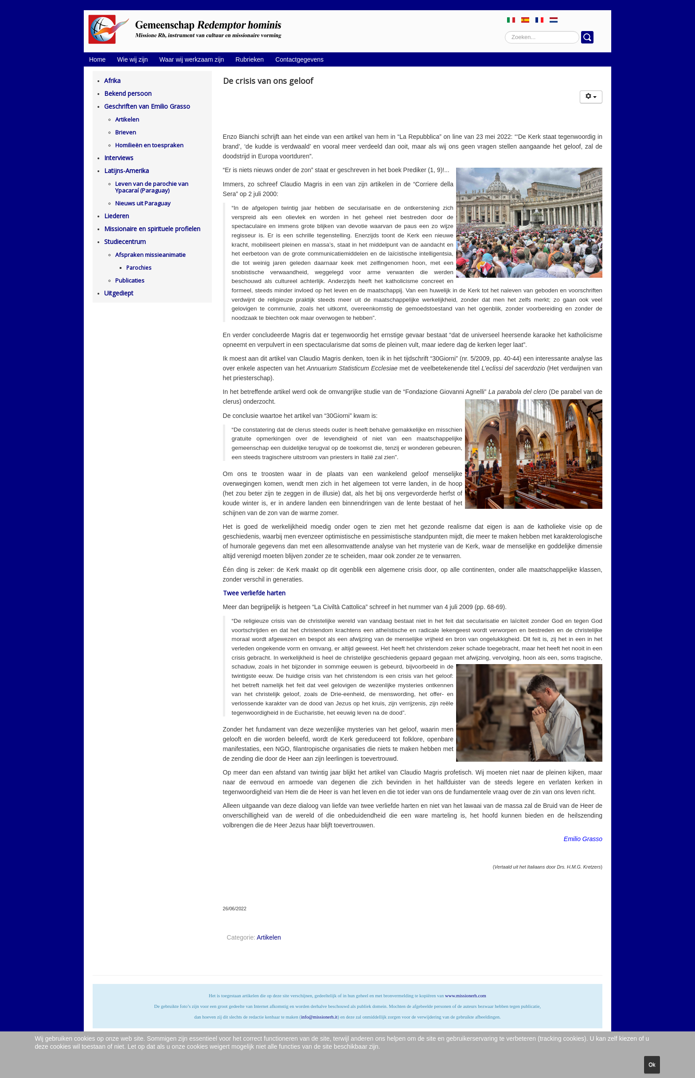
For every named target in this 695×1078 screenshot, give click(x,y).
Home (97, 59)
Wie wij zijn (132, 59)
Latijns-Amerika (126, 170)
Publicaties (129, 280)
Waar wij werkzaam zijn (192, 59)
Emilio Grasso (583, 838)
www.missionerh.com (465, 995)
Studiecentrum (125, 241)
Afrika (112, 80)
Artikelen (127, 119)
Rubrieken (249, 59)
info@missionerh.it (319, 1017)
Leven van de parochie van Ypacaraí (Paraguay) (151, 187)
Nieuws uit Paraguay (143, 203)
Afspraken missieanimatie (150, 255)
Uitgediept (118, 293)
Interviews (118, 157)
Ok (651, 1065)
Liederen (116, 216)
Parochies (138, 267)
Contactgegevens (299, 59)
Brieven (125, 132)
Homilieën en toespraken (149, 145)
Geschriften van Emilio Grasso (147, 106)
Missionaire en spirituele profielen (152, 228)
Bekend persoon (128, 93)
